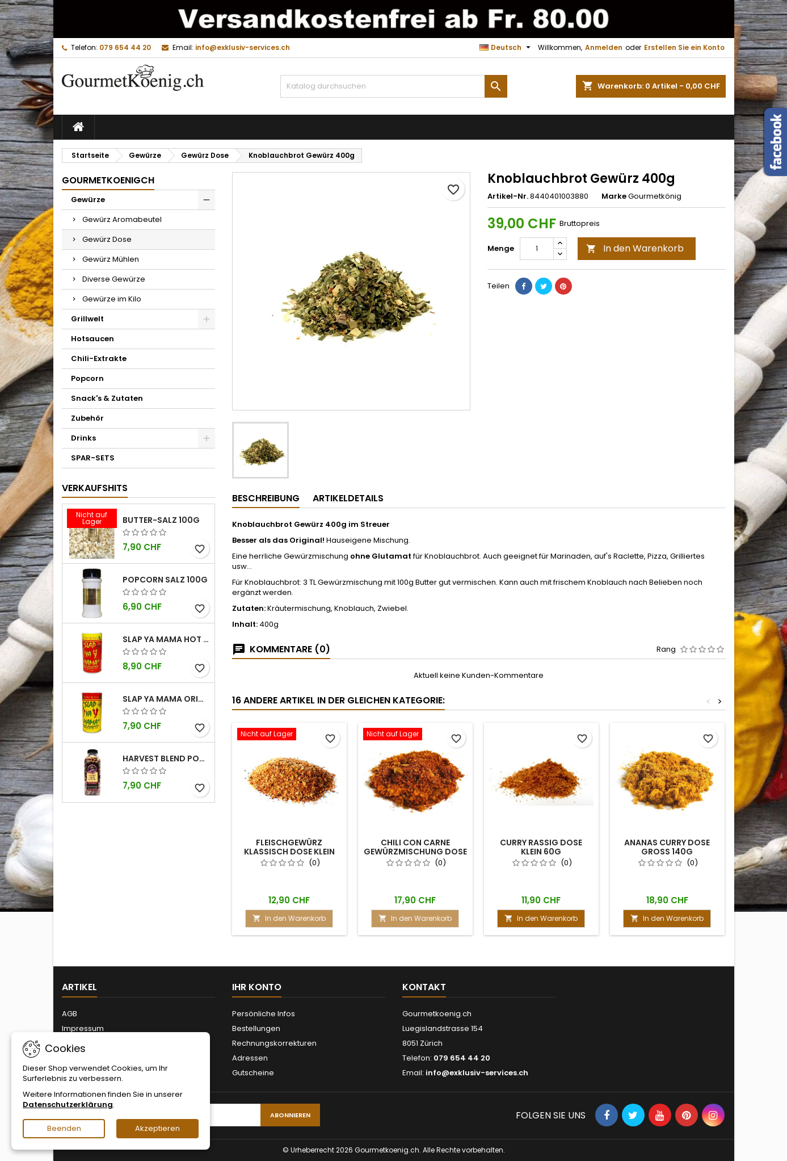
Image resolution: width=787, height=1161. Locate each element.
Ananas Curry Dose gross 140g (667, 847)
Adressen (250, 1058)
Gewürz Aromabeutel (122, 219)
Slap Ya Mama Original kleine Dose (166, 698)
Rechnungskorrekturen (274, 1043)
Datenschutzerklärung (68, 1104)
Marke (613, 196)
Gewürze (88, 199)
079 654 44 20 (125, 47)
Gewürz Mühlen (110, 259)
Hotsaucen (92, 338)
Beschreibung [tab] (266, 498)
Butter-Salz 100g (161, 520)
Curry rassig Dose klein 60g (541, 847)
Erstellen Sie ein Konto (684, 47)
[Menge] (537, 248)
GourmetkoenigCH (108, 180)
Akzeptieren (157, 1128)
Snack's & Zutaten (107, 398)
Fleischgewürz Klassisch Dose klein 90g (289, 851)
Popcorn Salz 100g (165, 579)
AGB (69, 1013)
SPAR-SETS (93, 457)
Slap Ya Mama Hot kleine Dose (166, 639)
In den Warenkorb (635, 248)
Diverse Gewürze (113, 279)
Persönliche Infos (263, 1013)
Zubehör (87, 418)
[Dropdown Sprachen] (506, 47)
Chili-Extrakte (99, 358)
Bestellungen (256, 1028)
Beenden (64, 1128)
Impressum (83, 1028)
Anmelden (603, 47)
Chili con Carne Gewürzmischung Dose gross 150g (415, 851)
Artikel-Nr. (507, 196)
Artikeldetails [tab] (348, 498)
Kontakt (424, 987)
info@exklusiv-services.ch (242, 47)
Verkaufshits (95, 487)
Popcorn (87, 378)
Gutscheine (253, 1072)
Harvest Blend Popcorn (166, 758)
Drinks (83, 438)
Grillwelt (87, 318)
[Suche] (393, 86)
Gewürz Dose (107, 239)
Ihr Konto (256, 987)
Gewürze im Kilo (111, 299)
